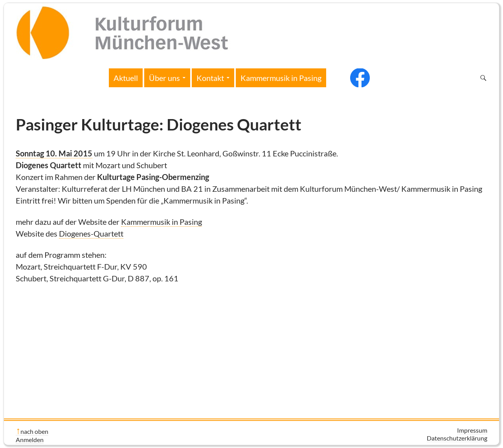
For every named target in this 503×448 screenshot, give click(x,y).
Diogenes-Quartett (91, 233)
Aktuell (126, 78)
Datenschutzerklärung (457, 438)
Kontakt (210, 78)
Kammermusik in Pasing (280, 78)
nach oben (34, 431)
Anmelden (30, 439)
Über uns (164, 78)
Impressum (472, 430)
